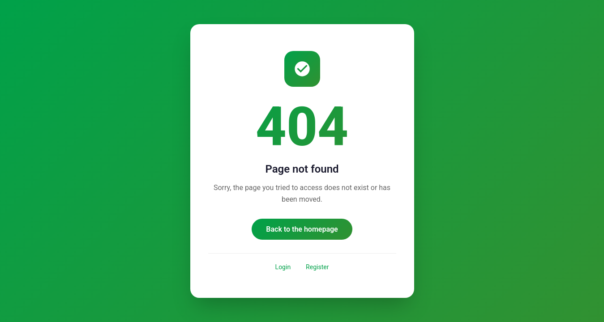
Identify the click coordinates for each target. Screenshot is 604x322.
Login (283, 267)
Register (317, 267)
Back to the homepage (302, 229)
